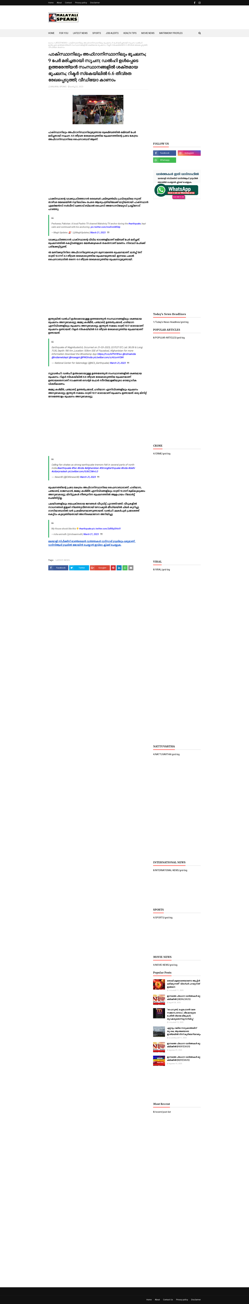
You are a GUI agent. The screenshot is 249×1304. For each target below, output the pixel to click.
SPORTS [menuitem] (96, 33)
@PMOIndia (86, 357)
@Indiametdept (59, 357)
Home (51, 3)
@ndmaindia (129, 354)
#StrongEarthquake (109, 468)
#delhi (131, 468)
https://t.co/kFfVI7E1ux (109, 354)
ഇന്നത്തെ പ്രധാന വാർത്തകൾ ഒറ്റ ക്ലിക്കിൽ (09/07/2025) (183, 1045)
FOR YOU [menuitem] (63, 33)
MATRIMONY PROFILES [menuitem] (171, 33)
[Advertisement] (143, 17)
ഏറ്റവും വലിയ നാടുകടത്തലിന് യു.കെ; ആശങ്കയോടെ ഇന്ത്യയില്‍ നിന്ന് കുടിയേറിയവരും (184, 1031)
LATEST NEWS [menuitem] (80, 33)
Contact (68, 3)
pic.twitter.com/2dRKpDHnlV (106, 528)
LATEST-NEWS (61, 43)
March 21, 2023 (98, 232)
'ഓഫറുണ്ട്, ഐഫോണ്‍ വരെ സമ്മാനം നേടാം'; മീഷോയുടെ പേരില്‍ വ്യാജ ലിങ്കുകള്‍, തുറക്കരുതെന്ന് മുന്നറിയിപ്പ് (181, 1014)
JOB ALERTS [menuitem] (112, 33)
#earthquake (134, 223)
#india (80, 468)
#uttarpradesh (59, 471)
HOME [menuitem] (51, 33)
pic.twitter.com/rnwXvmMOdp (105, 227)
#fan (74, 468)
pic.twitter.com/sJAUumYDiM (108, 357)
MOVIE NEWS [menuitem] (148, 33)
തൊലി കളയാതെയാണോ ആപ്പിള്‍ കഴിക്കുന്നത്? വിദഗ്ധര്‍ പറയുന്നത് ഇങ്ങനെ (183, 983)
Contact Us (168, 1300)
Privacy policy (81, 3)
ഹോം (50, 43)
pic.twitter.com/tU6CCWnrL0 (83, 471)
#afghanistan (91, 468)
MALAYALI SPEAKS (58, 87)
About (59, 3)
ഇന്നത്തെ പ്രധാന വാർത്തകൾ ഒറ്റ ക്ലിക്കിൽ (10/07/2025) (183, 1059)
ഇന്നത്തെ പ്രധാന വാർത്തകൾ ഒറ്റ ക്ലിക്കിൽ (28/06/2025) (183, 998)
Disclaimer (95, 3)
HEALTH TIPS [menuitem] (130, 33)
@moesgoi (74, 357)
